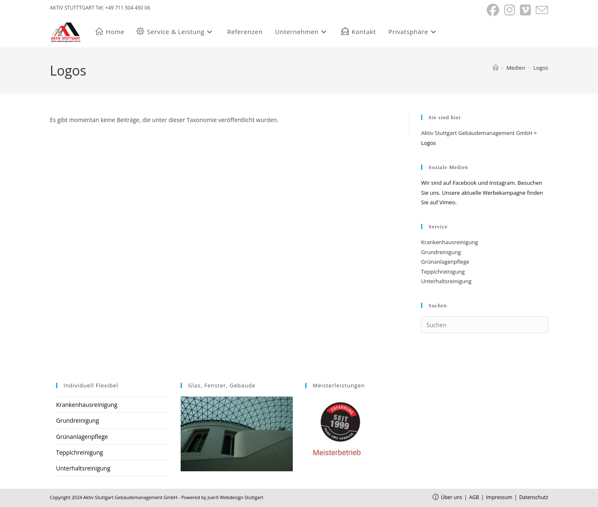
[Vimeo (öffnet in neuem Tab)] (525, 10)
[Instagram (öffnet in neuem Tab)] (509, 10)
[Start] (495, 67)
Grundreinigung (441, 252)
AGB (474, 497)
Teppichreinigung (443, 271)
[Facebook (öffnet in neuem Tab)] (493, 10)
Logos (540, 67)
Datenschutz (533, 497)
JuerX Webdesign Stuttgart (235, 497)
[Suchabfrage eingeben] (484, 324)
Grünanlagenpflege (445, 261)
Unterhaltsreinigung (446, 281)
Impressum (499, 497)
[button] (413, 31)
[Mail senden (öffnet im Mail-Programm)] (540, 10)
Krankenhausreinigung (449, 242)
